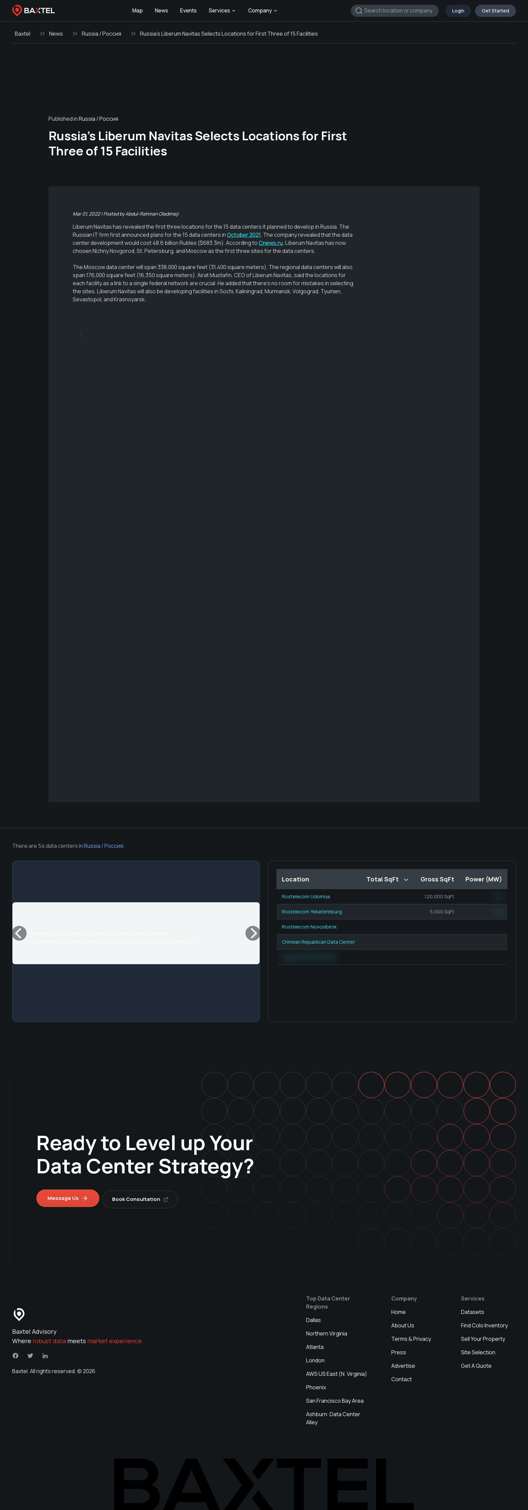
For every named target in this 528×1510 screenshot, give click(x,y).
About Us (402, 1323)
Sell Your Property (483, 1336)
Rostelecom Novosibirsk (309, 926)
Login (458, 10)
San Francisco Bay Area (335, 1398)
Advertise (403, 1363)
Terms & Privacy (411, 1336)
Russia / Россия (101, 33)
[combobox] (395, 11)
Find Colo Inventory (484, 1323)
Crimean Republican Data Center (318, 942)
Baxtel (22, 33)
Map (137, 10)
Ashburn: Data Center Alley (333, 1416)
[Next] (252, 933)
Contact (401, 1377)
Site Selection (478, 1350)
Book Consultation (142, 1196)
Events (188, 10)
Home (398, 1309)
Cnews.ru (271, 243)
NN (498, 896)
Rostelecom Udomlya (306, 896)
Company (263, 10)
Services (222, 10)
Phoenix (316, 1385)
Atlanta (315, 1344)
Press (398, 1350)
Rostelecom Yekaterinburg (312, 911)
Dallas (313, 1317)
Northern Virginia (326, 1331)
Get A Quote (476, 1363)
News (161, 10)
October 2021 (244, 234)
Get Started (495, 10)
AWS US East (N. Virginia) (336, 1371)
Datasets (472, 1309)
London (315, 1358)
